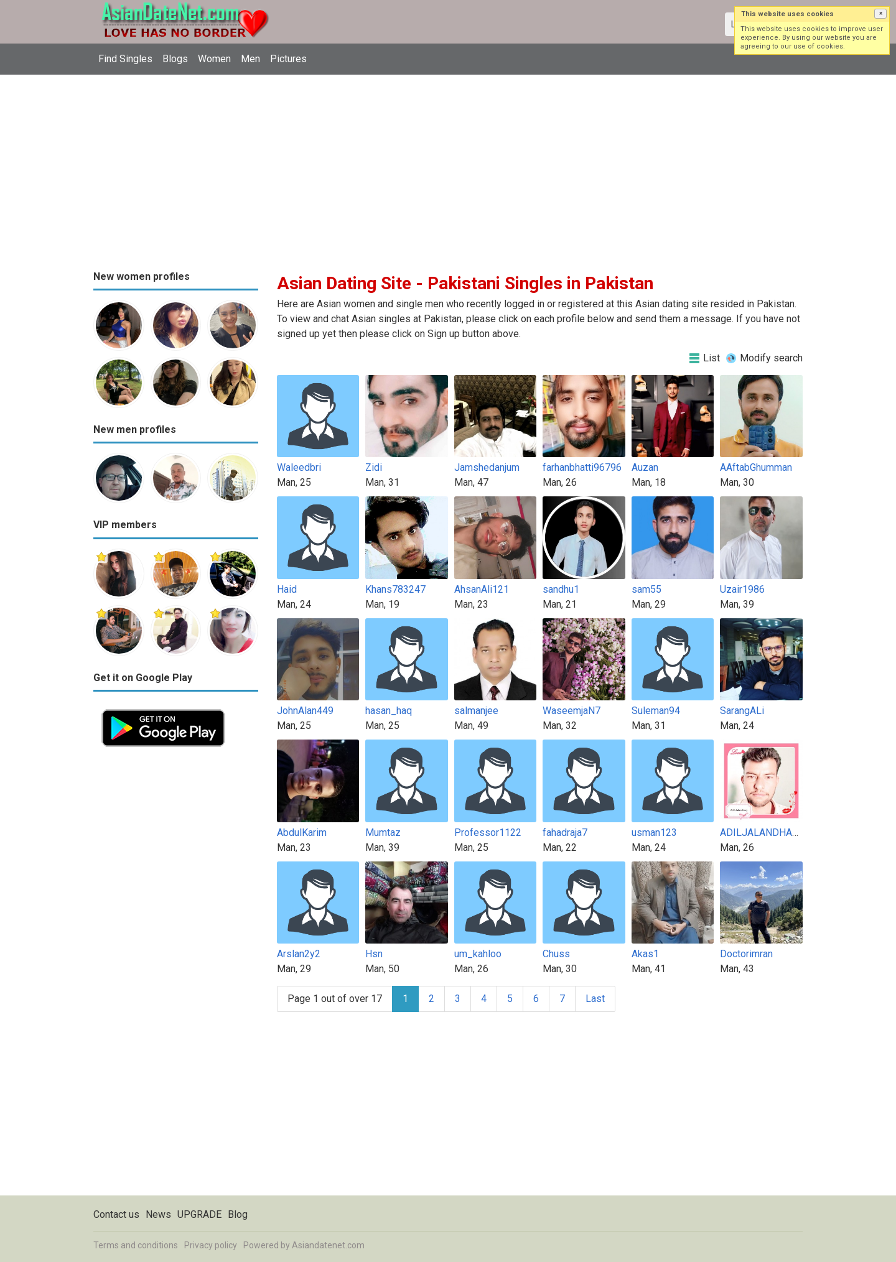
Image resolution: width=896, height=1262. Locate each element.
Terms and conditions (135, 1245)
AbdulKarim (302, 832)
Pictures (288, 59)
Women (214, 59)
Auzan (645, 467)
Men (250, 59)
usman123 (654, 832)
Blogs (175, 59)
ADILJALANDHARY (762, 832)
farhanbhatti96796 (582, 467)
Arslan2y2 (298, 954)
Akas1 (645, 954)
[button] (880, 14)
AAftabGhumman (756, 467)
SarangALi (742, 711)
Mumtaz (383, 832)
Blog (238, 1214)
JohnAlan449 (305, 711)
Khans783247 (395, 589)
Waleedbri (299, 467)
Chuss (556, 954)
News (158, 1214)
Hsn (374, 954)
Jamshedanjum (487, 467)
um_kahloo (478, 954)
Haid (287, 589)
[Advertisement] (448, 168)
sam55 (646, 589)
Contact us (116, 1214)
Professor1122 (487, 832)
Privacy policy (210, 1245)
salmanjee (476, 711)
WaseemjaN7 (571, 711)
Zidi (373, 467)
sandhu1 (561, 589)
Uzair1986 (742, 589)
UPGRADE (199, 1214)
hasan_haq (388, 711)
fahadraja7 (565, 832)
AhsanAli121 (481, 589)
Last (595, 998)
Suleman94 (656, 711)
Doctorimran (746, 954)
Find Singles (125, 59)
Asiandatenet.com (328, 1245)
